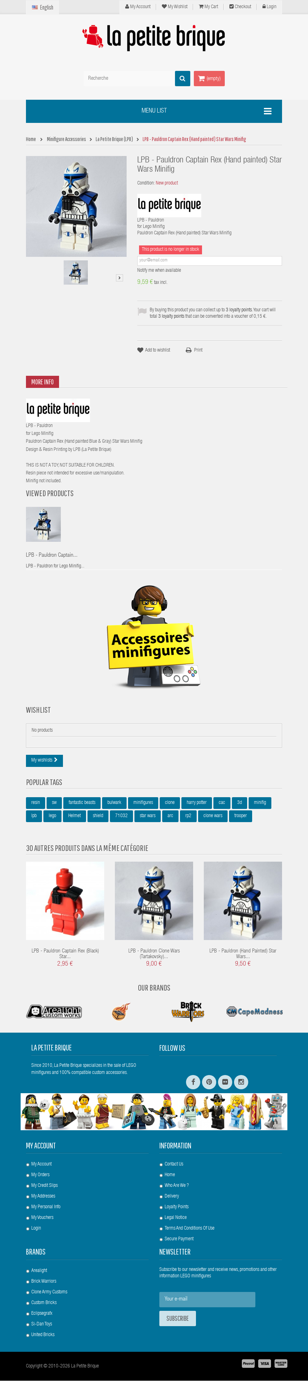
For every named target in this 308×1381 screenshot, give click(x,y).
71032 (121, 816)
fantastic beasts (82, 803)
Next (119, 277)
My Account (137, 7)
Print (198, 350)
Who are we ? (177, 1186)
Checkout (240, 7)
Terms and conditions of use (189, 1228)
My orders (40, 1175)
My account (41, 1146)
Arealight (39, 1271)
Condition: (146, 183)
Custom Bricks (44, 1303)
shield (98, 816)
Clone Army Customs (49, 1292)
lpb (34, 816)
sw (54, 803)
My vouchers (42, 1218)
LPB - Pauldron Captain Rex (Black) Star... (65, 954)
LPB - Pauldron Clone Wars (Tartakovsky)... (154, 954)
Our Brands (154, 988)
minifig (260, 803)
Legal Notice (176, 1218)
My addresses (43, 1196)
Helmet (74, 816)
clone (170, 803)
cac (222, 803)
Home (170, 1175)
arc (170, 816)
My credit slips (44, 1186)
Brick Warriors (43, 1281)
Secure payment (179, 1239)
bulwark (114, 803)
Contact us (174, 1164)
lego (52, 816)
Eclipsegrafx (41, 1314)
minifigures (143, 803)
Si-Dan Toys (41, 1324)
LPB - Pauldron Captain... (52, 556)
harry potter (197, 803)
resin (35, 803)
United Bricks (42, 1335)
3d (239, 803)
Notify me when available (159, 270)
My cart (208, 7)
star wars (147, 816)
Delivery (172, 1196)
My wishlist (174, 7)
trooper (240, 816)
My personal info (45, 1207)
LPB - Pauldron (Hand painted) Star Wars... (242, 954)
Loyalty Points (176, 1207)
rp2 (188, 816)
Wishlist (38, 710)
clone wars (212, 816)
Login (269, 7)
